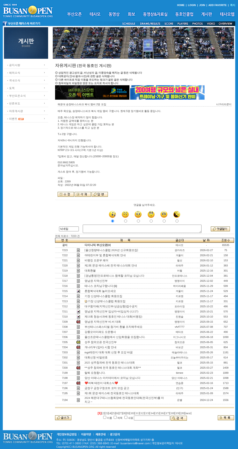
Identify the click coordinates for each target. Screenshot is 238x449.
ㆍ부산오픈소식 (16, 96)
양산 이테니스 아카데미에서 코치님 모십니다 (112, 378)
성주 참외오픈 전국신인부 (101, 342)
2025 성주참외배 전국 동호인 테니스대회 (110, 362)
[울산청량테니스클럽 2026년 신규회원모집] (111, 250)
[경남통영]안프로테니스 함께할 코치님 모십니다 (114, 275)
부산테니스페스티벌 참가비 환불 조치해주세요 (113, 326)
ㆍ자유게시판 (14, 111)
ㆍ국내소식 (13, 80)
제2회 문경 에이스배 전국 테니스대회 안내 (111, 265)
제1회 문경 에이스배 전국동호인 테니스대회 (112, 393)
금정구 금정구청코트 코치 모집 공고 (107, 388)
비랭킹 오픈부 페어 (96, 260)
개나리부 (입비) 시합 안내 (100, 347)
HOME (181, 5)
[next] (188, 413)
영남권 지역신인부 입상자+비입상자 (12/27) (111, 311)
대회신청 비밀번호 (96, 357)
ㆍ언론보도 (13, 103)
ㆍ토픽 (10, 88)
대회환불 (90, 270)
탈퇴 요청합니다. (95, 372)
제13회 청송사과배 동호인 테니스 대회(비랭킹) (113, 316)
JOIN (202, 5)
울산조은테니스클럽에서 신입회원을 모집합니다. (115, 337)
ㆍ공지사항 (13, 65)
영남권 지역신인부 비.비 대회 (103, 321)
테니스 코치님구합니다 (99, 286)
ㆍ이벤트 (11, 119)
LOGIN (192, 5)
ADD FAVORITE (217, 5)
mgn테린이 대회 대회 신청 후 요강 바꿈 (109, 352)
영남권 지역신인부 (96, 280)
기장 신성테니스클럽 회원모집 (103, 296)
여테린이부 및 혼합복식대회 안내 (105, 255)
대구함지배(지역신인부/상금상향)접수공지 (111, 306)
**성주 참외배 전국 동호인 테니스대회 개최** (113, 367)
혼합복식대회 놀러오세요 (100, 291)
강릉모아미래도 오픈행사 (100, 332)
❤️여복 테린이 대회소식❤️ (101, 383)
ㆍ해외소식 (13, 73)
